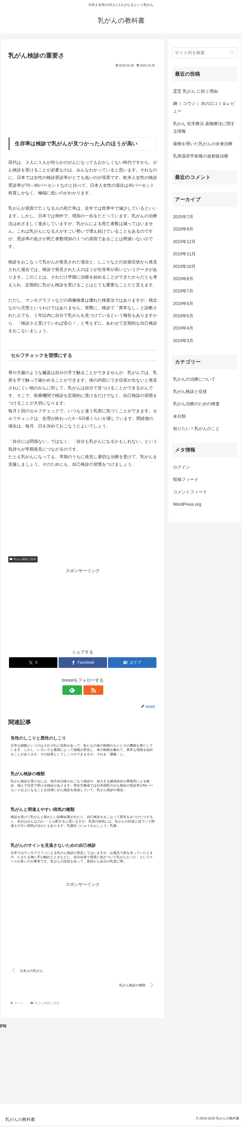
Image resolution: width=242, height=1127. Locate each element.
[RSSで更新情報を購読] (88, 690)
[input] (204, 53)
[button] (232, 52)
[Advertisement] (82, 104)
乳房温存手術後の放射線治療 (200, 156)
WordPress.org (187, 504)
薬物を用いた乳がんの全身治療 (203, 143)
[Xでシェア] (33, 662)
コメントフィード (190, 492)
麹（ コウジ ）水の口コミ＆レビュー (204, 107)
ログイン (181, 467)
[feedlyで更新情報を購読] (77, 690)
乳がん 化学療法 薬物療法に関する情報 (204, 127)
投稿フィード (186, 479)
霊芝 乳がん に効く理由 (195, 91)
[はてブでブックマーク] (132, 662)
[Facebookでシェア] (83, 662)
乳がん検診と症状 (23, 559)
